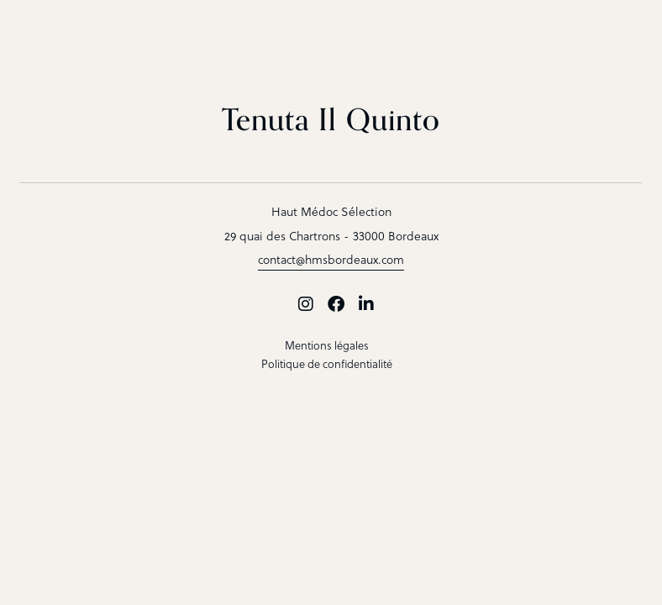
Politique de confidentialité (326, 363)
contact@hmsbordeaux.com (331, 259)
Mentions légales (327, 345)
